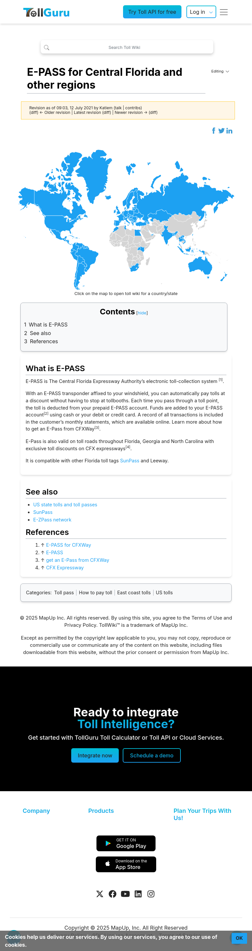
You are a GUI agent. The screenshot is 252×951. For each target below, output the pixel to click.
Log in (197, 12)
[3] (96, 428)
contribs (133, 107)
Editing (220, 71)
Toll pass (64, 592)
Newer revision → (131, 112)
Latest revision (87, 112)
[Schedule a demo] (151, 755)
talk (118, 107)
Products (101, 810)
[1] (220, 380)
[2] (46, 414)
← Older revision (54, 112)
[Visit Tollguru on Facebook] (112, 894)
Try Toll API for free (152, 12)
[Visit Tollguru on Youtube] (125, 893)
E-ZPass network (52, 519)
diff (34, 112)
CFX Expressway (65, 567)
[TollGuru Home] (46, 12)
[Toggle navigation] (224, 12)
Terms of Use (206, 618)
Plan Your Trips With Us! (202, 814)
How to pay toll (95, 592)
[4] (127, 447)
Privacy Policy (80, 625)
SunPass (129, 460)
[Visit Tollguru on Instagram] (151, 894)
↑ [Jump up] (43, 545)
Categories (38, 592)
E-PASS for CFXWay (68, 545)
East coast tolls (134, 592)
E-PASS (54, 552)
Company (36, 810)
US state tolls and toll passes (65, 504)
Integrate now (95, 755)
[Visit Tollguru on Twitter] (100, 894)
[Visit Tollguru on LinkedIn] (138, 894)
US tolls (164, 592)
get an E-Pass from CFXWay (77, 560)
